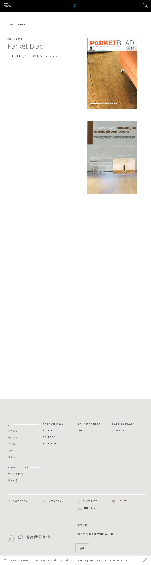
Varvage (118, 430)
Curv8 (81, 430)
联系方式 (13, 457)
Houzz (119, 501)
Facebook (17, 501)
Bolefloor (51, 430)
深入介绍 (13, 430)
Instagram (53, 501)
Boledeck (50, 437)
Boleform (50, 443)
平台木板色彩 (15, 473)
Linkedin (86, 508)
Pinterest (87, 501)
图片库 (12, 444)
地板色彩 (13, 480)
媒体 (10, 450)
